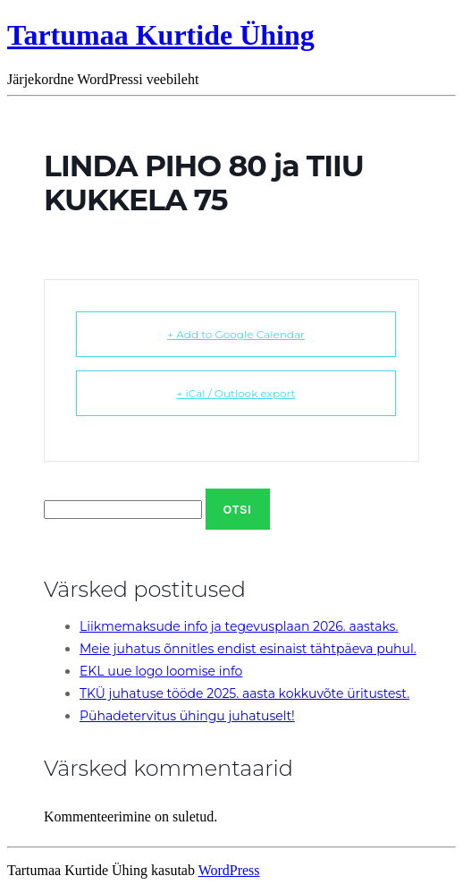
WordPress (229, 870)
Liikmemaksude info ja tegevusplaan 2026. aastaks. (239, 626)
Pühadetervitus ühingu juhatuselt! (187, 716)
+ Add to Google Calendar (236, 334)
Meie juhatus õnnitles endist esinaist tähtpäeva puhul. (248, 649)
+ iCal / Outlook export (236, 393)
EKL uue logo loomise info (161, 671)
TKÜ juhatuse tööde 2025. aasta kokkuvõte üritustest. (244, 693)
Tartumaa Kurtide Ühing (161, 35)
